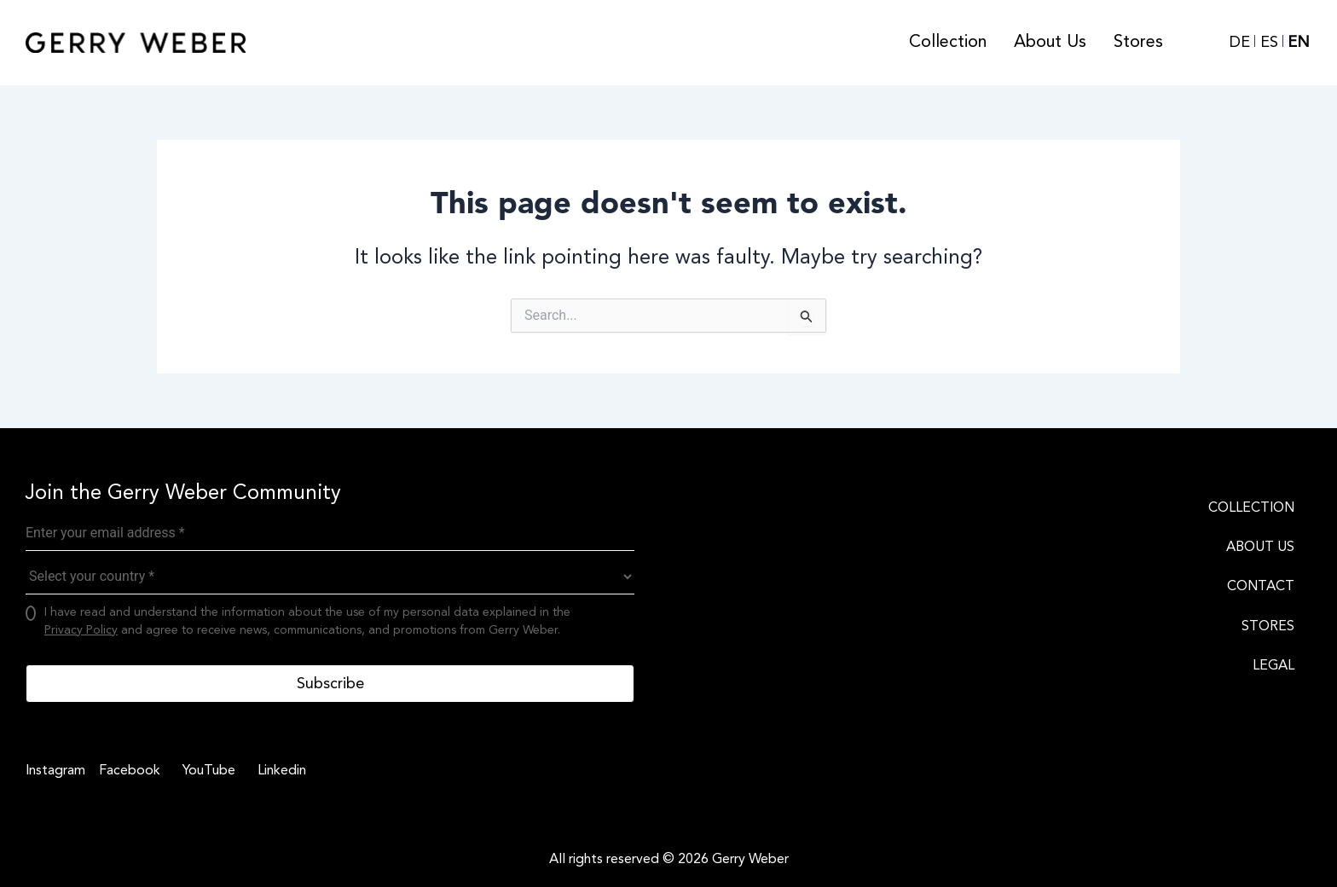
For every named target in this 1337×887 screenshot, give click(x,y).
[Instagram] (55, 770)
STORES (1268, 626)
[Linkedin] (279, 770)
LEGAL (1273, 665)
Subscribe (330, 683)
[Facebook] (127, 770)
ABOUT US (1260, 546)
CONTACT (1260, 586)
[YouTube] (206, 770)
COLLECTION (1251, 507)
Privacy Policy (81, 630)
